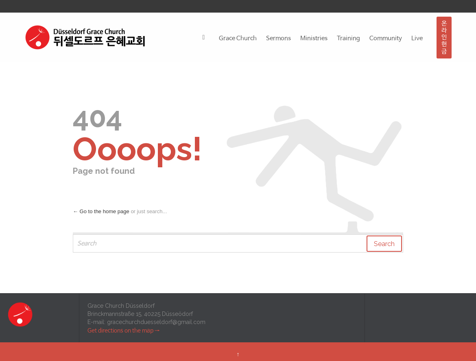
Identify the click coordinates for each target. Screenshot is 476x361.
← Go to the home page (101, 211)
